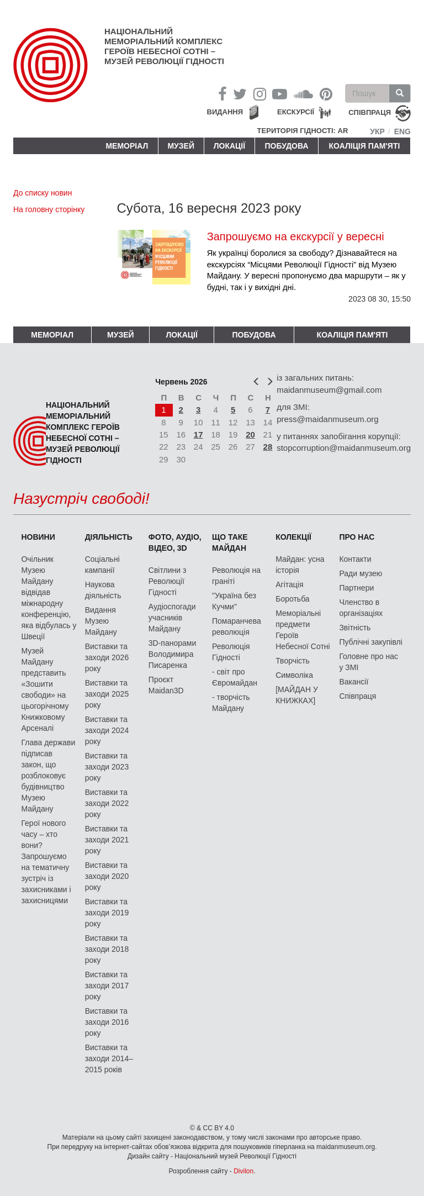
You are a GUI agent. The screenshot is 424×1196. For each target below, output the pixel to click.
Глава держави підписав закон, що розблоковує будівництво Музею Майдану (48, 775)
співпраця (369, 113)
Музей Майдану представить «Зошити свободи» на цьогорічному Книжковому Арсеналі (44, 689)
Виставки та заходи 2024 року (107, 730)
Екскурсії (295, 112)
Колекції (293, 537)
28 (268, 446)
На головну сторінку (48, 209)
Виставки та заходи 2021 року (107, 839)
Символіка (294, 675)
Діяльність (108, 537)
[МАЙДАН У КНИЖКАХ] (296, 695)
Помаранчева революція (236, 626)
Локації (229, 145)
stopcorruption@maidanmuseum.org (344, 447)
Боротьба (292, 598)
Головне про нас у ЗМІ (368, 662)
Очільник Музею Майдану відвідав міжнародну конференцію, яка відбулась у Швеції (48, 598)
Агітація (289, 584)
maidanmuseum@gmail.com (329, 389)
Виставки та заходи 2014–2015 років (109, 1058)
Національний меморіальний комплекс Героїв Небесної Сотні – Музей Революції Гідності (164, 46)
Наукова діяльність (103, 590)
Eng (402, 131)
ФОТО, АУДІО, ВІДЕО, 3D (175, 542)
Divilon (243, 1171)
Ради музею (360, 573)
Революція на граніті (236, 576)
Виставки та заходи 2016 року (107, 1022)
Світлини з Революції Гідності (168, 581)
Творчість (292, 660)
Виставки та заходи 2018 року (107, 949)
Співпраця (357, 696)
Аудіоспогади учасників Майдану (172, 617)
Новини (38, 537)
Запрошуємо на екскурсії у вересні (295, 236)
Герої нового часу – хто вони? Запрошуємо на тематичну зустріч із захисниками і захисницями (46, 862)
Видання (225, 112)
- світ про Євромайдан (234, 677)
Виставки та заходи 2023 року (107, 766)
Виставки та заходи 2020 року (107, 876)
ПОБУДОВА (286, 145)
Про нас (356, 537)
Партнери (356, 587)
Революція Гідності (231, 652)
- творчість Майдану (231, 703)
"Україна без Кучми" (234, 601)
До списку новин (42, 192)
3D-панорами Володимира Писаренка (172, 654)
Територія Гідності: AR (302, 131)
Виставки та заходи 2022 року (107, 803)
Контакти (355, 559)
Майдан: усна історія (299, 565)
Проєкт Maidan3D (166, 685)
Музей (180, 145)
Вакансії (353, 681)
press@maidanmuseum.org (327, 419)
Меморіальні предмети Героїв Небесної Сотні (302, 630)
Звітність (354, 627)
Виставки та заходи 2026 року (107, 657)
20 (250, 434)
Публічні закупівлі (370, 641)
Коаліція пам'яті (364, 145)
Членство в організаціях (361, 608)
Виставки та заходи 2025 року (107, 693)
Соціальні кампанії (102, 565)
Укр (377, 131)
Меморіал (126, 145)
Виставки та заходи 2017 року (107, 985)
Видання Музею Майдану (101, 620)
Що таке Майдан (230, 542)
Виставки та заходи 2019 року (107, 912)
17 (198, 434)
